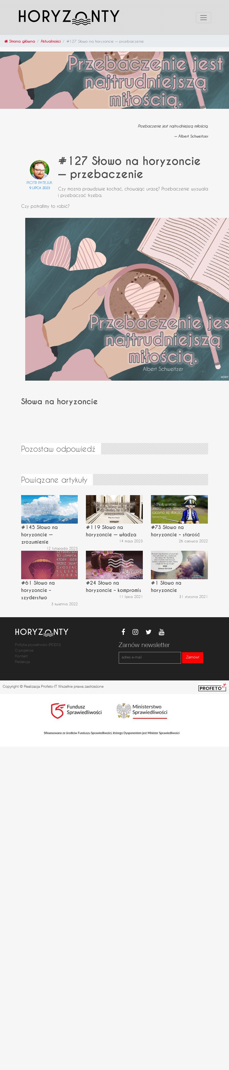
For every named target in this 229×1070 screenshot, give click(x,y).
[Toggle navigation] (203, 17)
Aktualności (51, 41)
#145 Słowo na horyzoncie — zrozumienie (39, 534)
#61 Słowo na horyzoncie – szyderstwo (38, 590)
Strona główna (19, 41)
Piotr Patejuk (40, 182)
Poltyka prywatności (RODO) (38, 645)
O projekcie (24, 651)
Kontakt (21, 656)
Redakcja (22, 662)
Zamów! (192, 658)
